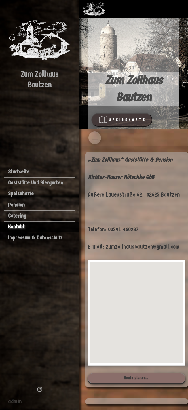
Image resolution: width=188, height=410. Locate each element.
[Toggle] (94, 137)
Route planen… (137, 377)
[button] (136, 307)
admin (15, 401)
